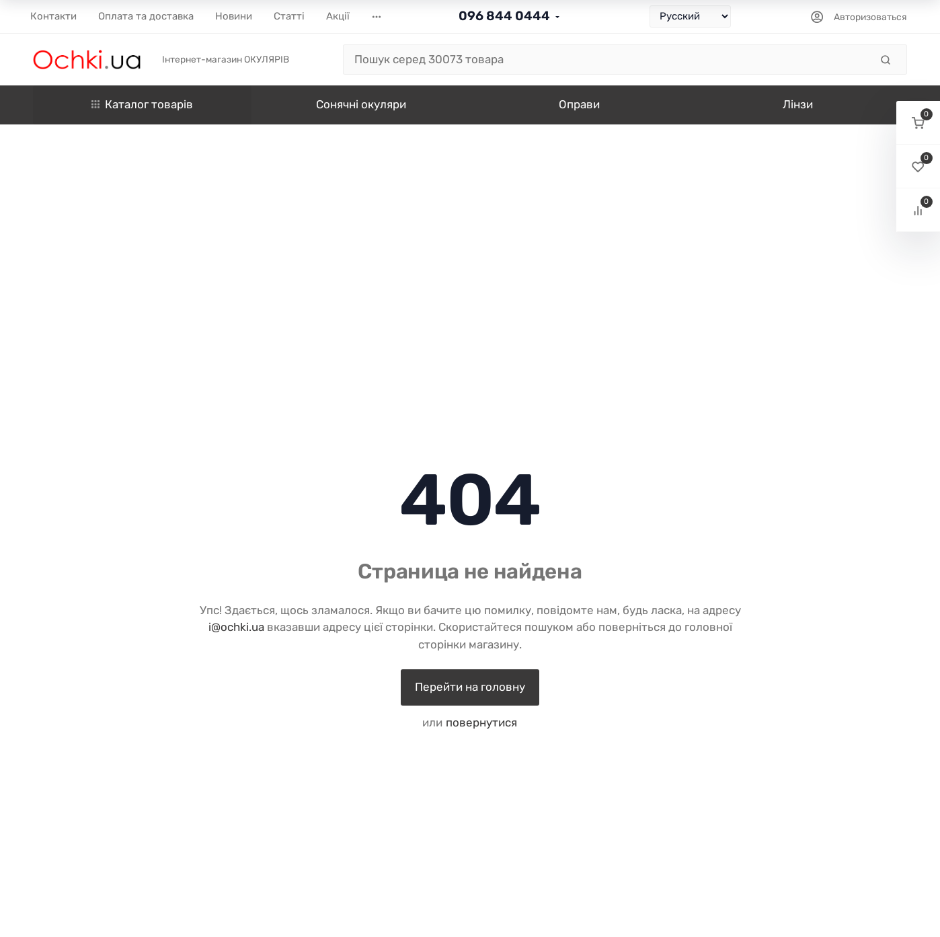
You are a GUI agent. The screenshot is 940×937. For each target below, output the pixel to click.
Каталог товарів (142, 104)
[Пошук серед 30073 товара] (607, 59)
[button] (918, 123)
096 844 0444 (504, 16)
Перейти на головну (470, 687)
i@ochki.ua (236, 627)
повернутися (481, 722)
